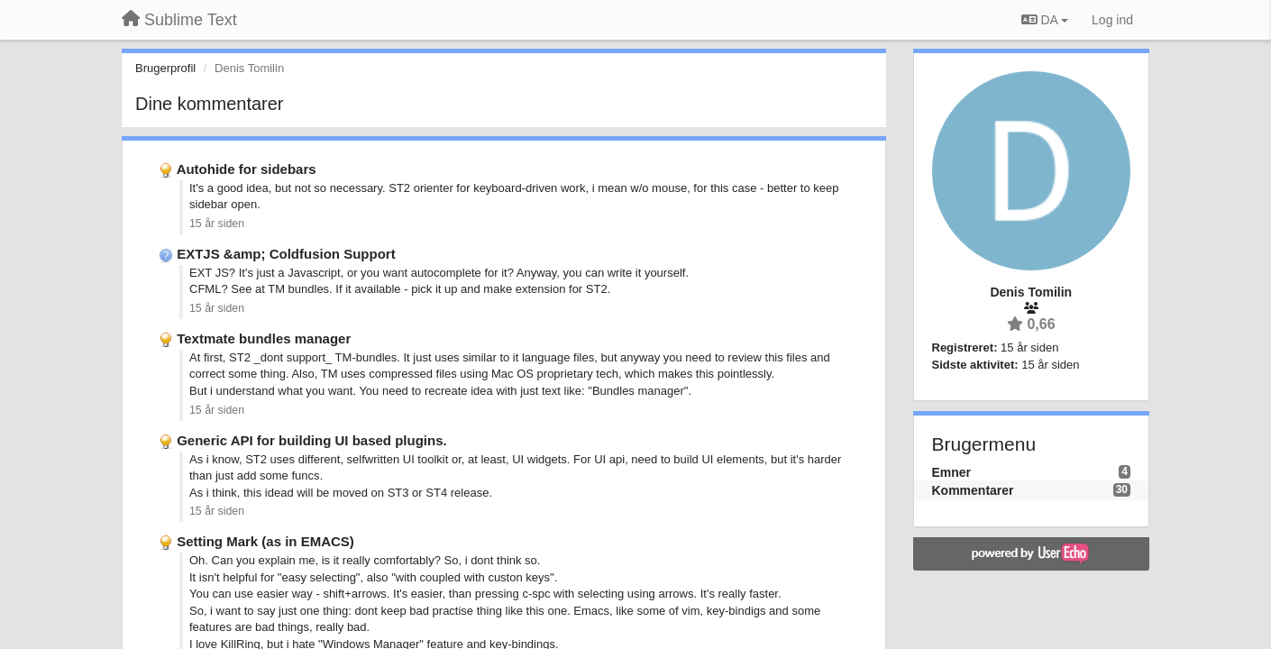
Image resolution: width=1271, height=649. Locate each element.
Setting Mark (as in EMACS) (265, 541)
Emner (952, 472)
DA (1044, 20)
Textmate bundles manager (264, 338)
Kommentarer (973, 490)
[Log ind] (1112, 20)
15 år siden (216, 223)
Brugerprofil (165, 68)
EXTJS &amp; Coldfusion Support (286, 253)
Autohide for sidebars (246, 169)
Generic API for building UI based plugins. (311, 440)
